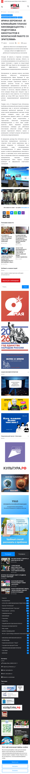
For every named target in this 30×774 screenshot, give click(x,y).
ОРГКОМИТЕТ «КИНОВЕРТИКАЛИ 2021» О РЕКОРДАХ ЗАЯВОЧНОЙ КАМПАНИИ (6, 238)
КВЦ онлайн (5, 628)
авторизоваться (5, 274)
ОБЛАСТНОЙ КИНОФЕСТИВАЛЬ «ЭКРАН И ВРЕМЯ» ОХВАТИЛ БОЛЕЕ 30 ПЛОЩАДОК (20, 590)
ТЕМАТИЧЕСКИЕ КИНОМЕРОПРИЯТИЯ (11, 648)
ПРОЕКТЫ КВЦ (5, 640)
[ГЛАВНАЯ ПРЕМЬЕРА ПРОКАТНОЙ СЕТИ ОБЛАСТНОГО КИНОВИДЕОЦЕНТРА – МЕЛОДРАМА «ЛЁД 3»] (7, 251)
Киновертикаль (6, 600)
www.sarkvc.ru (9, 673)
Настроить (15, 766)
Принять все (15, 762)
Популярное (21, 554)
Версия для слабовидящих (11, 280)
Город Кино (5, 618)
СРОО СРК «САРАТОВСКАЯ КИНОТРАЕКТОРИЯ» (14, 603)
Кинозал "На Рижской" (8, 605)
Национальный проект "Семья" (10, 642)
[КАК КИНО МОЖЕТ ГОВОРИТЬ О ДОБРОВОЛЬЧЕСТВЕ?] (5, 561)
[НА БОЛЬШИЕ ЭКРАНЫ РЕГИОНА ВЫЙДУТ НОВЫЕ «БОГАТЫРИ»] (5, 583)
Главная (3, 12)
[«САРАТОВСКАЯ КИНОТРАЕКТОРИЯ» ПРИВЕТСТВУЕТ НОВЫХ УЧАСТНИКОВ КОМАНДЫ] (5, 568)
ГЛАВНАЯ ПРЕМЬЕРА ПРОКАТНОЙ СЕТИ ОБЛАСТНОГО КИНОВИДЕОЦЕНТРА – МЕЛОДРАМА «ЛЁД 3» (7, 259)
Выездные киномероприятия (9, 626)
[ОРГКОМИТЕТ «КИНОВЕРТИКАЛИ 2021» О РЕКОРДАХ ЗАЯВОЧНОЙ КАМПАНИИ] (7, 230)
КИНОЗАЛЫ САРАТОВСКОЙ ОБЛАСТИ (11, 637)
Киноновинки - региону (13, 12)
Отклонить (15, 770)
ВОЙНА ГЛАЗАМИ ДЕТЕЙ (8, 631)
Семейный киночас (7, 613)
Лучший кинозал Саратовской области (12, 623)
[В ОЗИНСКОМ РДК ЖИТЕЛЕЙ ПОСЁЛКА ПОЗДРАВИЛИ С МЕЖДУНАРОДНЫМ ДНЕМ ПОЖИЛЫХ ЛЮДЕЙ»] (22, 230)
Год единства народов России (10, 645)
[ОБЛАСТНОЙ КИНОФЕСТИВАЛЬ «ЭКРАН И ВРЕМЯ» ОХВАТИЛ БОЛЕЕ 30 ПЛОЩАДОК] (5, 591)
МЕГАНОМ (4, 653)
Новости (20, 17)
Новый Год (5, 621)
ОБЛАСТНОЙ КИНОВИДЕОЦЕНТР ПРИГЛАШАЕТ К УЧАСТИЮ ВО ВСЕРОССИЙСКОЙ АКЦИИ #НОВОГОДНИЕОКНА (21, 252)
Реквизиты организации (8, 677)
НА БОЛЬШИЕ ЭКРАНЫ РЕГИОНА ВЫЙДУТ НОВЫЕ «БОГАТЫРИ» (18, 582)
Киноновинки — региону (8, 610)
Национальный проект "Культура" (9, 17)
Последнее (8, 554)
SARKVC (5, 43)
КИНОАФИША (5, 615)
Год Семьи (5, 650)
